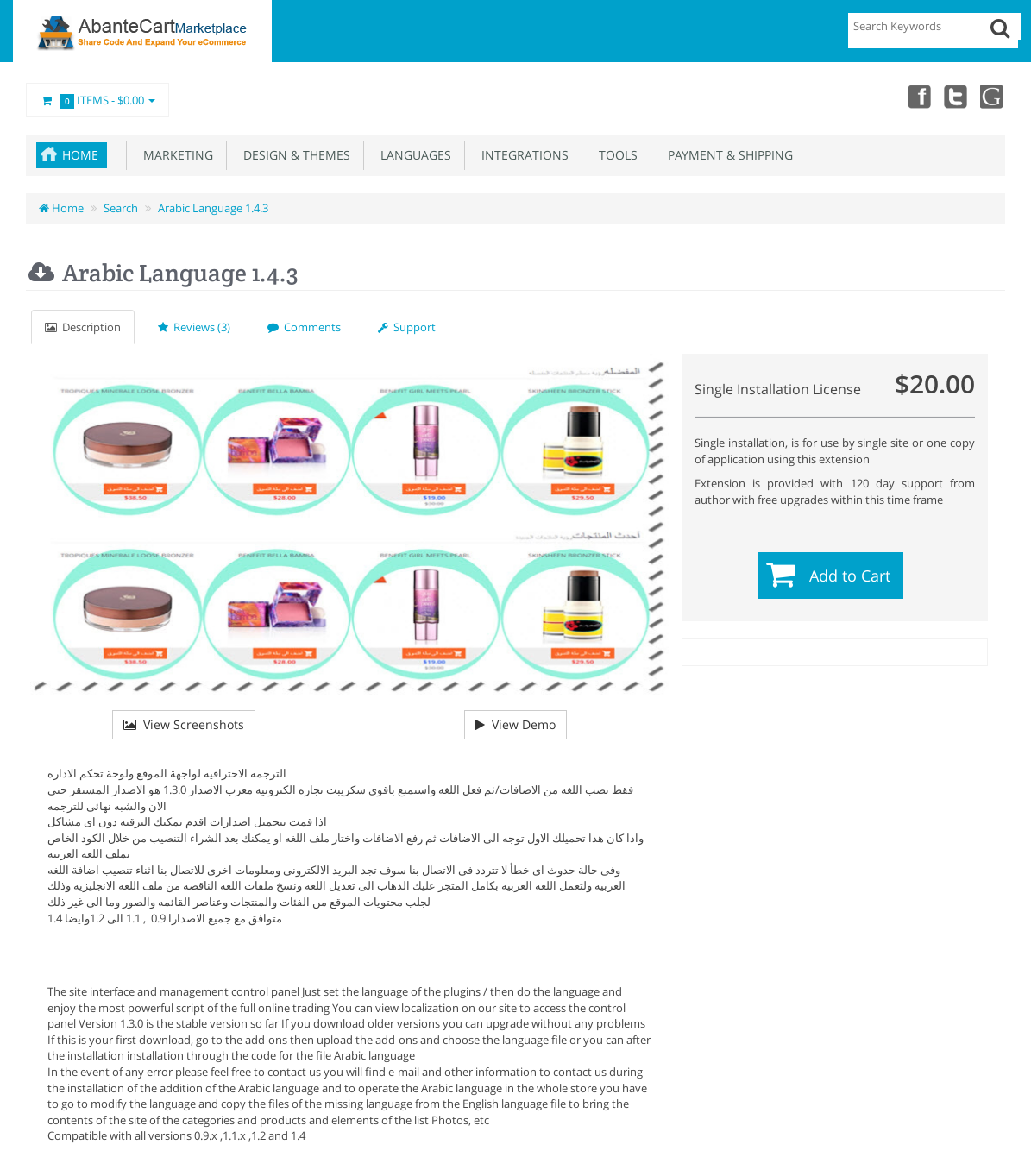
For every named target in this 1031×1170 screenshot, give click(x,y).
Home (80, 155)
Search (121, 208)
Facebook (917, 96)
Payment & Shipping (727, 155)
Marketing (174, 155)
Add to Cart (849, 575)
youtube (993, 96)
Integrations (522, 155)
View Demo (515, 724)
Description (83, 327)
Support (407, 327)
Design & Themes (293, 155)
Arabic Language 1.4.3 (213, 208)
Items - (97, 101)
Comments (304, 327)
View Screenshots (183, 724)
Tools (615, 155)
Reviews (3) (194, 327)
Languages (412, 155)
